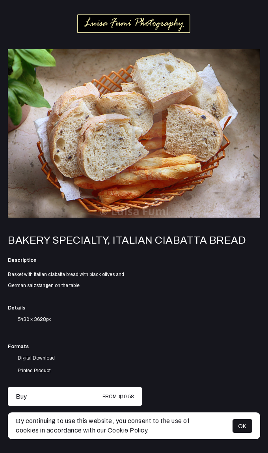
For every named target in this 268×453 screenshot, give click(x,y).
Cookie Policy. (128, 430)
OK (242, 426)
